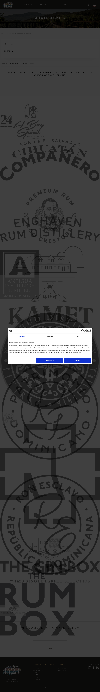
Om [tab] (78, 336)
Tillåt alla (77, 360)
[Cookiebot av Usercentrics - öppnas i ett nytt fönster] (82, 330)
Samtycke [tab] (22, 336)
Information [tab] (50, 336)
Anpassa (50, 360)
